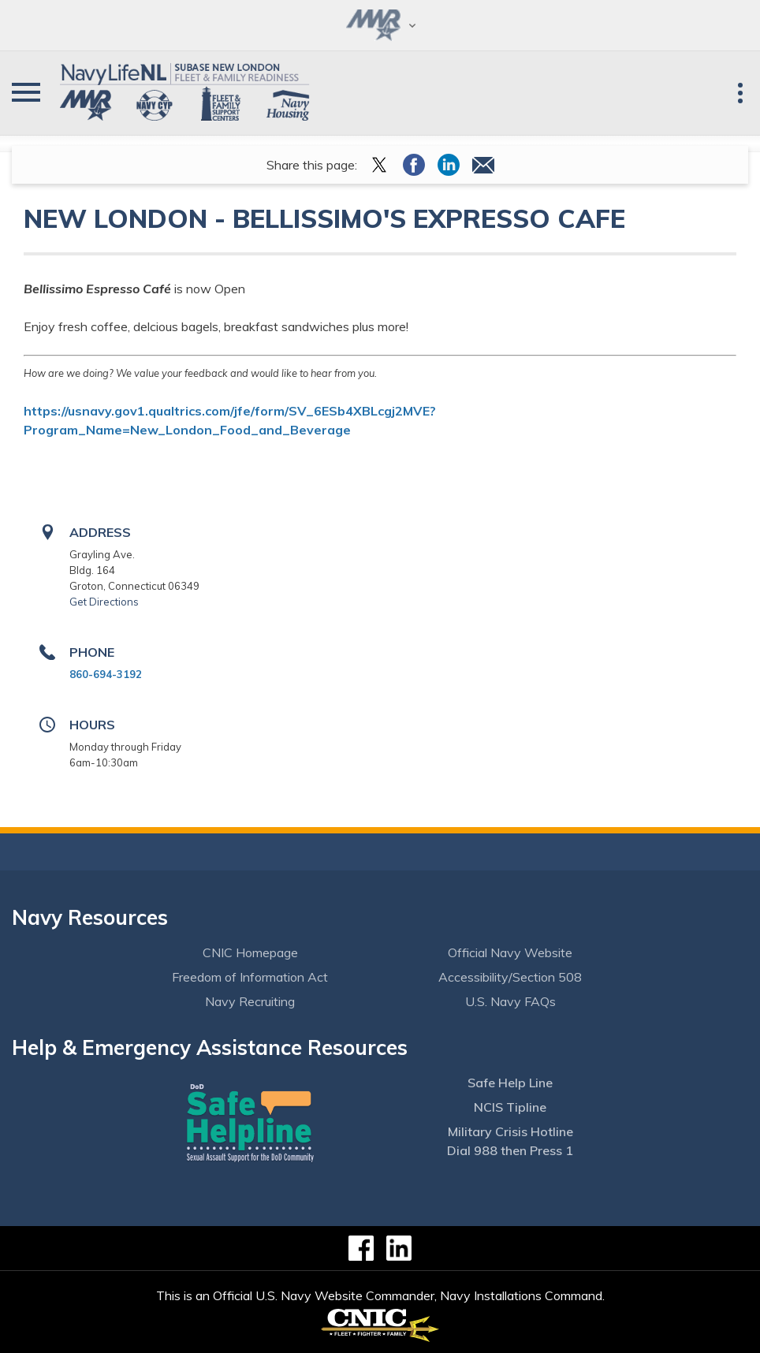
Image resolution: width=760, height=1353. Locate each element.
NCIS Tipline (510, 1107)
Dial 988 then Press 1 (510, 1150)
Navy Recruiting (250, 1001)
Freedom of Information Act (250, 977)
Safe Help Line (510, 1082)
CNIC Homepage (250, 952)
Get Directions (104, 601)
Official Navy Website (510, 952)
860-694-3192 (105, 674)
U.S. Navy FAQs (510, 1001)
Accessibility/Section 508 (510, 977)
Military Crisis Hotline (510, 1131)
